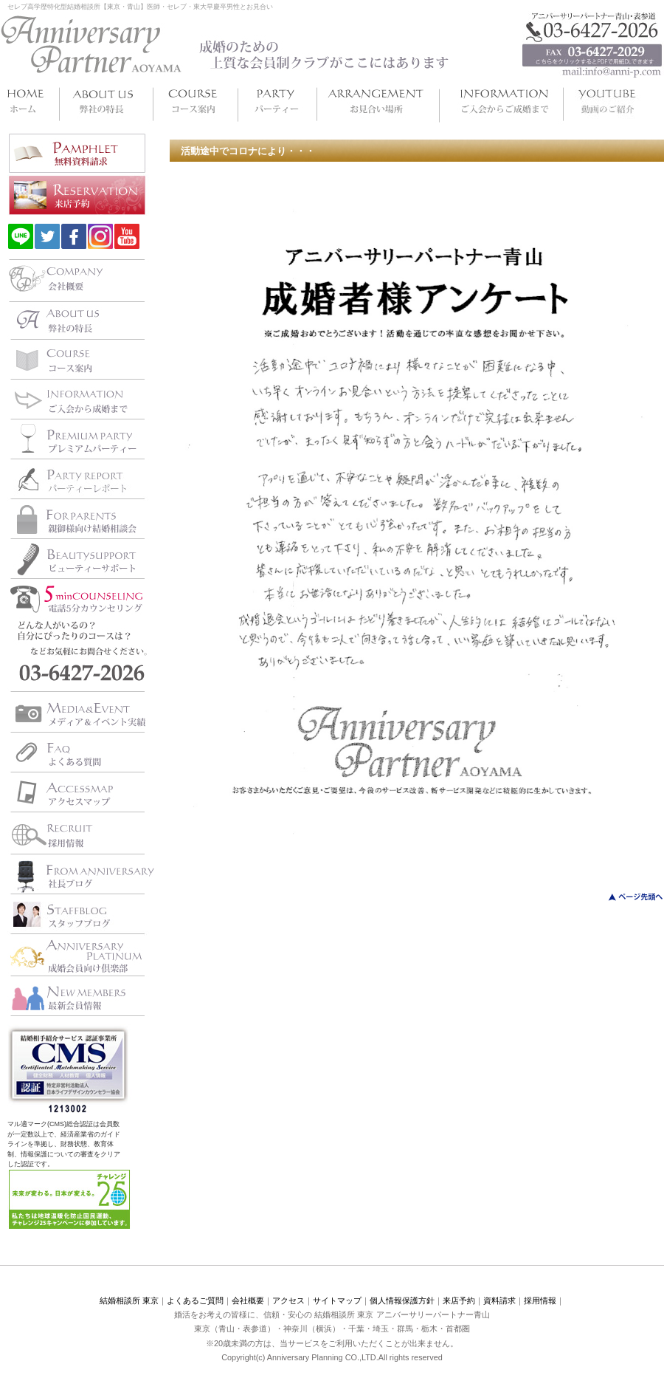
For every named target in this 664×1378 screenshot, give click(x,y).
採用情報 (540, 1300)
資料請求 (499, 1300)
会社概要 (248, 1300)
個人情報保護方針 (402, 1300)
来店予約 (459, 1300)
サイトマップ (337, 1300)
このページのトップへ (626, 897)
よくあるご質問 (195, 1300)
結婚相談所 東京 (129, 1300)
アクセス (288, 1300)
